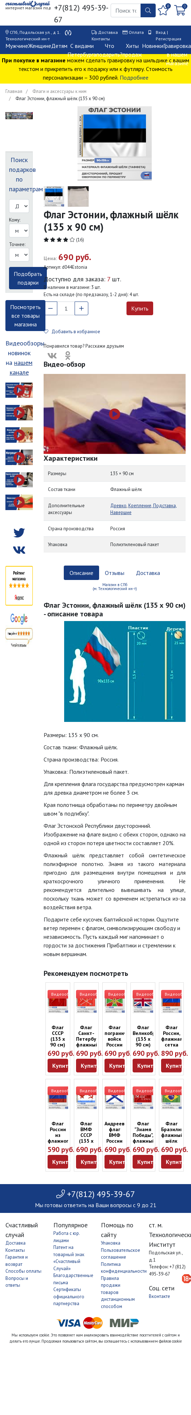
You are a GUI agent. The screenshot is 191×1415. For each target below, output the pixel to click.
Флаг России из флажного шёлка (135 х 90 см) (59, 1140)
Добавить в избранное (72, 332)
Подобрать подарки (28, 278)
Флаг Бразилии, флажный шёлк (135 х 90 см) (173, 1138)
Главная (13, 91)
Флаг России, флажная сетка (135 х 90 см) (172, 1041)
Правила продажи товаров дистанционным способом (118, 1292)
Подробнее (134, 77)
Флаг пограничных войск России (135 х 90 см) (120, 1041)
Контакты (101, 38)
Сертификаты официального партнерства (68, 1296)
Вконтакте (159, 1296)
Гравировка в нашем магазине (177, 54)
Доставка (108, 32)
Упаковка (110, 1243)
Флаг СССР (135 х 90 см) (57, 1036)
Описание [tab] (81, 572)
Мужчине (16, 45)
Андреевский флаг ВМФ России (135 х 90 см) (120, 1138)
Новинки (152, 45)
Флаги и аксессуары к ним (59, 91)
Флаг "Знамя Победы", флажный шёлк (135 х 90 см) (144, 1140)
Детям (59, 45)
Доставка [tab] (148, 572)
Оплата (136, 32)
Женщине (39, 45)
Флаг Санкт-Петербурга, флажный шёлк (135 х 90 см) (90, 1044)
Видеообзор (63, 994)
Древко (118, 506)
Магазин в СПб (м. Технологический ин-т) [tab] (115, 586)
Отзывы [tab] (114, 572)
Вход (161, 32)
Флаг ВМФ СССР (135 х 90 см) (86, 1135)
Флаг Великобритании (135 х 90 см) (153, 1036)
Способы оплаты (23, 1271)
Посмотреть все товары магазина (25, 315)
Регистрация (168, 38)
